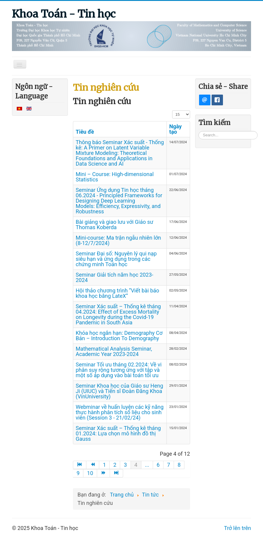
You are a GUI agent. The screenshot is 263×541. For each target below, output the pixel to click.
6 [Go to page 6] (158, 465)
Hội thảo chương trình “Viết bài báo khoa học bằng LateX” (117, 293)
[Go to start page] (79, 465)
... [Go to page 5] (147, 465)
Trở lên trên (237, 528)
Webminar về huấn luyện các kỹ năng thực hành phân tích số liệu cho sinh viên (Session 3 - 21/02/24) (119, 412)
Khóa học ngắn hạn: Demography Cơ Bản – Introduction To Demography (119, 335)
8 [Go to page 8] (179, 465)
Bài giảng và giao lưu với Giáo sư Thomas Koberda (114, 224)
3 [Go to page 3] (125, 465)
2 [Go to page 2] (114, 465)
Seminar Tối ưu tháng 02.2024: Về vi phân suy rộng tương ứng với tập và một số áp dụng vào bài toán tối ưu (118, 369)
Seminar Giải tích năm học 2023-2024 (114, 277)
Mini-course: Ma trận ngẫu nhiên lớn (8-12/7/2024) (118, 240)
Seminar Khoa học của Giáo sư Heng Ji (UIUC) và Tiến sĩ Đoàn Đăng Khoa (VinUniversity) (119, 391)
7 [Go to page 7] (168, 465)
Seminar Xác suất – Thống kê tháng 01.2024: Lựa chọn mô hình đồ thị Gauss (118, 433)
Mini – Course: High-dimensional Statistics (115, 177)
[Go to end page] (116, 473)
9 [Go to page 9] (78, 473)
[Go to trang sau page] (103, 473)
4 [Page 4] (135, 465)
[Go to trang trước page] (93, 465)
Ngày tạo (175, 129)
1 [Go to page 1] (104, 465)
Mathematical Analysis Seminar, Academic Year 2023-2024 (114, 351)
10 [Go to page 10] (90, 473)
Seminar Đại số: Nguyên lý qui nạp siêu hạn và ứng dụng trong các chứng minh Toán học (116, 258)
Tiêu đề (85, 132)
